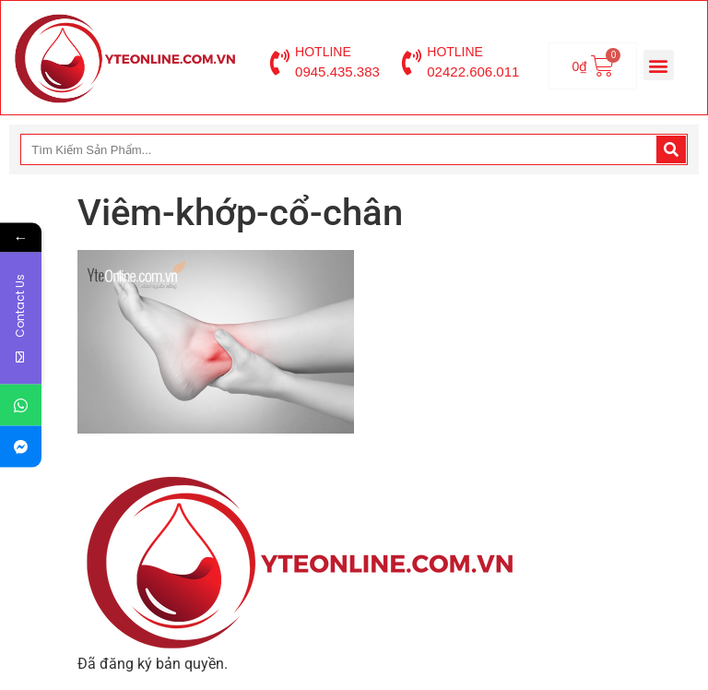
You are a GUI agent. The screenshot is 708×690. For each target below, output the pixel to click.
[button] (658, 65)
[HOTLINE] (279, 63)
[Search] (671, 149)
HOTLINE (323, 51)
